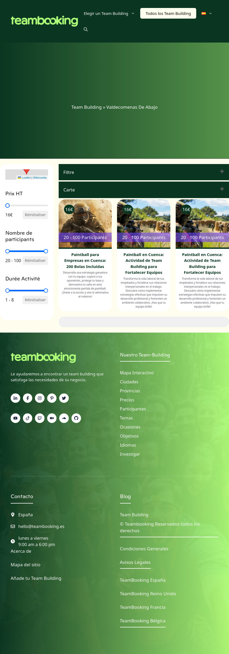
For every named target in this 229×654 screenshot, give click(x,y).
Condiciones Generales (144, 549)
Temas (126, 418)
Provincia (129, 391)
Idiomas (128, 445)
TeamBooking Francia (143, 607)
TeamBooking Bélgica (143, 621)
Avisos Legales (135, 562)
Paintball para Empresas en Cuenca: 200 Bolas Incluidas (85, 260)
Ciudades (129, 382)
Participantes (133, 409)
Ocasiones (130, 427)
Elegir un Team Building (112, 13)
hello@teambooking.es (41, 526)
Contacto (22, 496)
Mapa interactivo (137, 373)
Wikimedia (40, 177)
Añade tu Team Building (36, 578)
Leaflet (24, 177)
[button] (85, 29)
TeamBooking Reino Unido (148, 593)
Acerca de (21, 551)
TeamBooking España (143, 580)
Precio (126, 400)
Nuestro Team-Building (145, 354)
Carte (69, 190)
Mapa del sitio (26, 564)
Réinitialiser (35, 214)
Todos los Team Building (168, 13)
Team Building (86, 107)
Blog (125, 496)
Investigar (130, 454)
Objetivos (129, 436)
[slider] (7, 205)
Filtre (68, 172)
